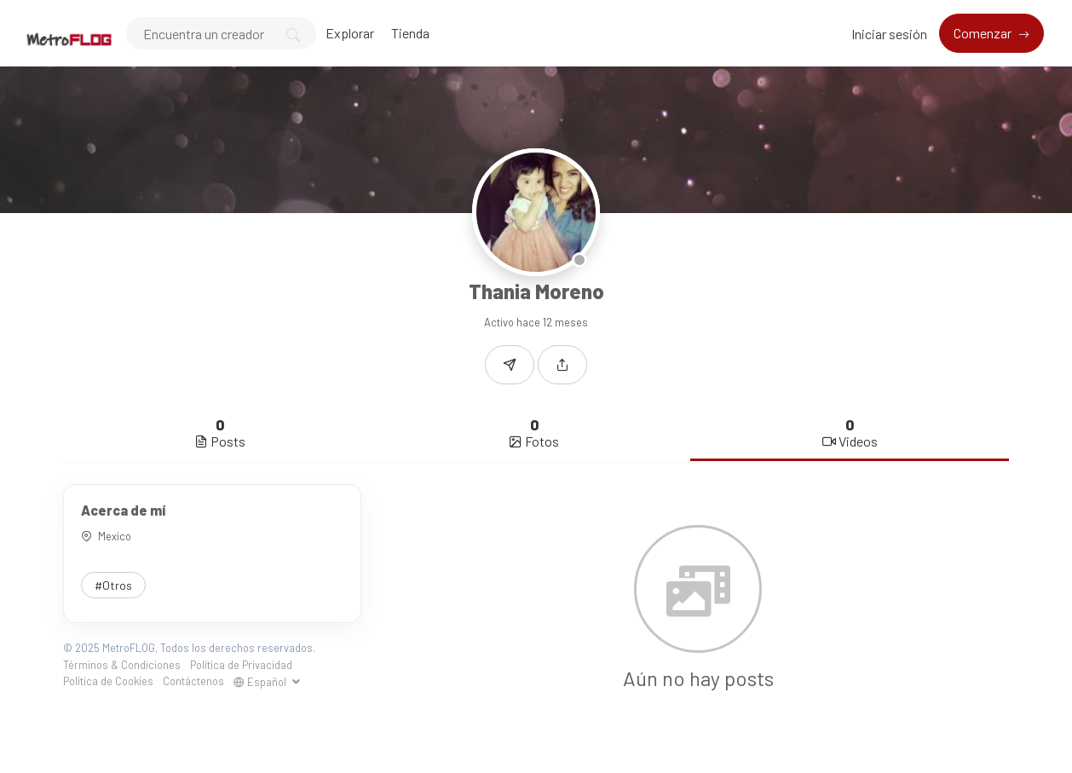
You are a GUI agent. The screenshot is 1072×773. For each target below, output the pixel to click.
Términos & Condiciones (122, 665)
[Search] (221, 33)
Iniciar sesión (889, 34)
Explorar (350, 33)
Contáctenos (193, 681)
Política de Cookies (108, 681)
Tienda (410, 33)
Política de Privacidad (241, 665)
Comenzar (984, 33)
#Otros (113, 585)
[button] (562, 364)
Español (261, 682)
